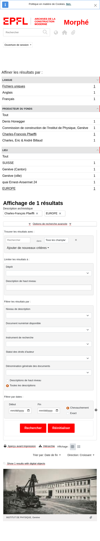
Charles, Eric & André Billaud (48, 141)
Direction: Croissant (79, 455)
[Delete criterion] (76, 240)
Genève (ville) (48, 176)
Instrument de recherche (19, 337)
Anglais (48, 93)
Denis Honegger (48, 122)
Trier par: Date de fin (46, 455)
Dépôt (9, 266)
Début (12, 404)
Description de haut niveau (21, 281)
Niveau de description (18, 309)
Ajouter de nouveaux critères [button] (27, 247)
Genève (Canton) (48, 170)
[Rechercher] (22, 32)
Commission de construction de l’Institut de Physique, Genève (48, 128)
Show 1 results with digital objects (24, 463)
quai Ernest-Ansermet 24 (48, 183)
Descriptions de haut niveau (25, 380)
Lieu (5, 150)
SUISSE (48, 163)
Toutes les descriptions (23, 385)
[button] (64, 32)
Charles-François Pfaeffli (48, 134)
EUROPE (48, 189)
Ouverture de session (16, 44)
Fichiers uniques (48, 86)
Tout (5, 115)
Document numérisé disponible (23, 323)
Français (48, 99)
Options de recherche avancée (50, 223)
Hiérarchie (47, 446)
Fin (39, 404)
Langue (7, 80)
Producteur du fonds (17, 108)
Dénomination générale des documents (28, 366)
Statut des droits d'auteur (20, 351)
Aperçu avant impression (20, 446)
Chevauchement (79, 407)
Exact (73, 413)
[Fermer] (95, 5)
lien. (68, 4)
